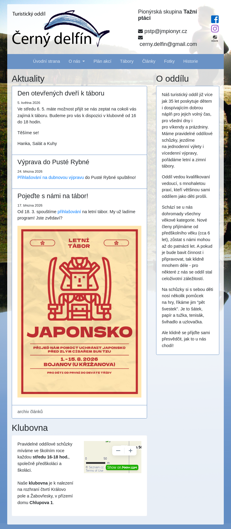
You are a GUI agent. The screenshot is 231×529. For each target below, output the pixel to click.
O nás (75, 61)
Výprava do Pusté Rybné (53, 162)
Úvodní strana (46, 61)
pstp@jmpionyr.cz (162, 31)
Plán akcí (102, 61)
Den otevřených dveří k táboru (60, 93)
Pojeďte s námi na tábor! (52, 196)
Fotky (169, 61)
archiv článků (30, 411)
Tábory (127, 61)
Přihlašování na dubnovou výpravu (50, 177)
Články (149, 61)
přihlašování (69, 211)
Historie (190, 61)
